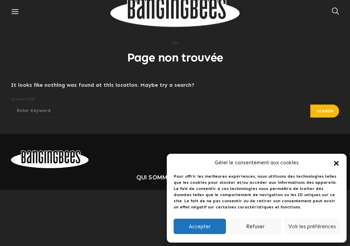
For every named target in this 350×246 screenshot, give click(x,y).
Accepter (200, 226)
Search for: (23, 99)
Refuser (255, 226)
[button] (336, 162)
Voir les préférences (312, 226)
